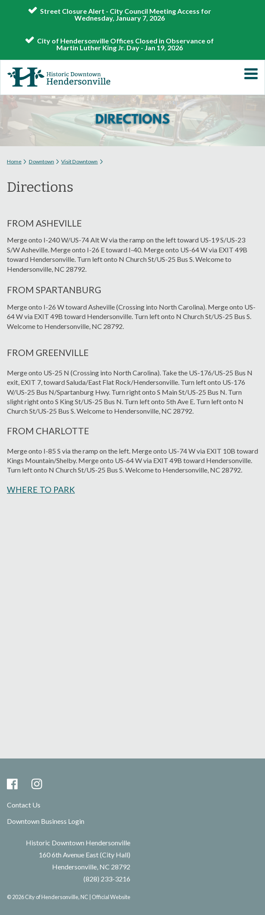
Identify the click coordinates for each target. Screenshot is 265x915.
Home (14, 161)
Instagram (36, 784)
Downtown (41, 161)
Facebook (12, 784)
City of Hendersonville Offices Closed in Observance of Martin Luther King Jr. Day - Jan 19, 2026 (125, 44)
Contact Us (23, 805)
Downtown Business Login (45, 821)
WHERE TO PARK (41, 489)
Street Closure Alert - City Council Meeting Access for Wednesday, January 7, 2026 (125, 14)
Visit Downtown (79, 161)
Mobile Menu (250, 74)
